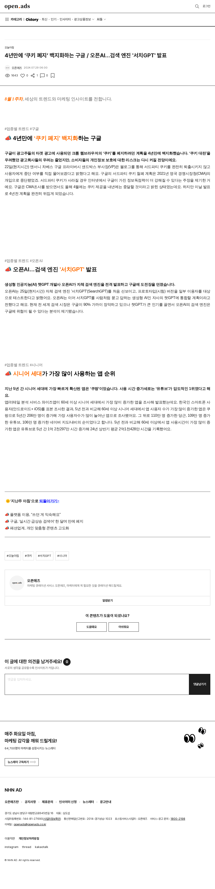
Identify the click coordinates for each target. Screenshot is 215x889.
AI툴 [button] (99, 19)
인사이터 (65, 19)
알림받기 (107, 600)
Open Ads (17, 6)
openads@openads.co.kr (30, 824)
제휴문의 (47, 802)
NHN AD (13, 790)
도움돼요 (91, 627)
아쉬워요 (124, 627)
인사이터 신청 (68, 802)
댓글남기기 (199, 684)
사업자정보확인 (52, 818)
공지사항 (30, 802)
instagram (11, 847)
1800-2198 (178, 818)
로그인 (206, 6)
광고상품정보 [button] (82, 19)
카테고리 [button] (13, 19)
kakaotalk (41, 847)
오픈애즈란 (12, 802)
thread (26, 847)
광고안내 (105, 802)
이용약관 (10, 838)
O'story (32, 19)
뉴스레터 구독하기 (22, 762)
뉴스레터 (88, 802)
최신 (44, 19)
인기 (53, 19)
